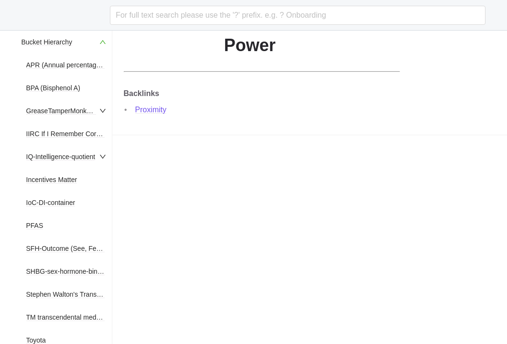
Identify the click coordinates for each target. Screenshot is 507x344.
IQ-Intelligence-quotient (61, 157)
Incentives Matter (51, 179)
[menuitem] (64, 42)
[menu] (64, 187)
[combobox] (297, 15)
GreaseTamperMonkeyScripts (70, 111)
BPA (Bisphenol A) (53, 88)
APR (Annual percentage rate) (71, 65)
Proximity (151, 110)
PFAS (34, 225)
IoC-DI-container (51, 202)
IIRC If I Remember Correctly (69, 134)
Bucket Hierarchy (47, 42)
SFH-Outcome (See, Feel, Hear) (74, 248)
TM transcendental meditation (70, 317)
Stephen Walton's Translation (69, 294)
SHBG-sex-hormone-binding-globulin (81, 271)
